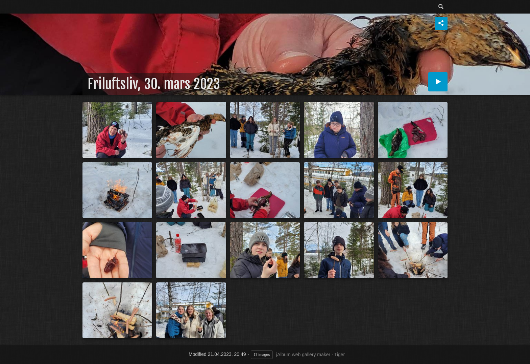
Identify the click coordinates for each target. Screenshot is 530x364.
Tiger (339, 354)
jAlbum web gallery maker (303, 354)
